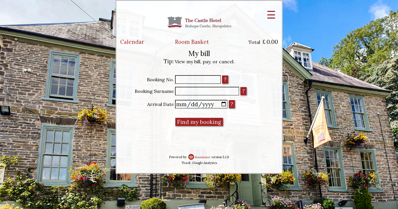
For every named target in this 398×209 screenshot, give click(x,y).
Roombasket (202, 157)
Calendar (132, 41)
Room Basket (192, 41)
